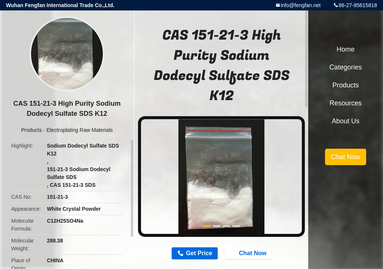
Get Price (199, 253)
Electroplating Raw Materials (79, 130)
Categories (345, 67)
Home (346, 49)
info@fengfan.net (301, 5)
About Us (345, 121)
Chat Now (249, 253)
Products (31, 130)
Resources (346, 103)
